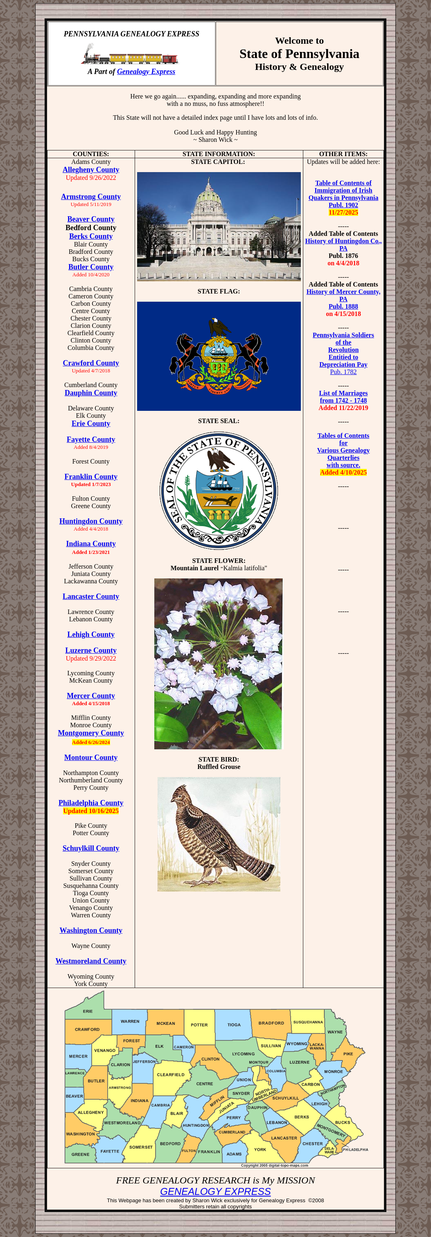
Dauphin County (91, 393)
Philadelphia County (91, 803)
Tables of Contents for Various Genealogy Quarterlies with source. (343, 450)
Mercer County (91, 696)
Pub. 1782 (343, 371)
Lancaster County (91, 596)
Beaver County (91, 219)
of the (344, 342)
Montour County (90, 757)
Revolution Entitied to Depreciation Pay (343, 357)
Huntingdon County (91, 521)
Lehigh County (91, 634)
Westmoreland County (91, 961)
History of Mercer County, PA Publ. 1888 (344, 299)
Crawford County (91, 363)
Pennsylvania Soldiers (343, 335)
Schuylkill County (91, 848)
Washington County (90, 930)
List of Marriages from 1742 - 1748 (343, 397)
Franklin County (90, 477)
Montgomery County (91, 733)
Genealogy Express (146, 71)
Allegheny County (91, 170)
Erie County (91, 423)
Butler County (90, 267)
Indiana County (91, 544)
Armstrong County (91, 197)
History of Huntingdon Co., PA (343, 245)
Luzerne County (91, 650)
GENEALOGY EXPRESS (215, 1191)
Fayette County (91, 439)
